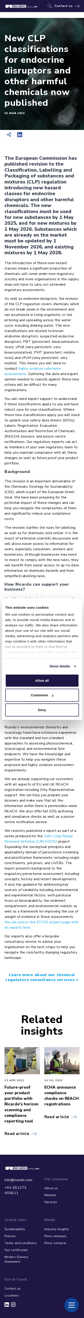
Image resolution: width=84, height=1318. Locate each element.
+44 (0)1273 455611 (15, 1190)
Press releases (55, 1236)
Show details (60, 666)
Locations (11, 1295)
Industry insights (56, 1229)
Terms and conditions (20, 1243)
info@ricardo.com (18, 1180)
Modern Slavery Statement (16, 1259)
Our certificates (16, 1250)
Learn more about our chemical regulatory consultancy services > (42, 977)
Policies (10, 1236)
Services (50, 1202)
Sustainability (14, 1229)
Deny (42, 710)
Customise (42, 695)
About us (51, 1188)
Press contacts (55, 1243)
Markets (50, 1195)
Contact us (63, 6)
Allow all (42, 680)
